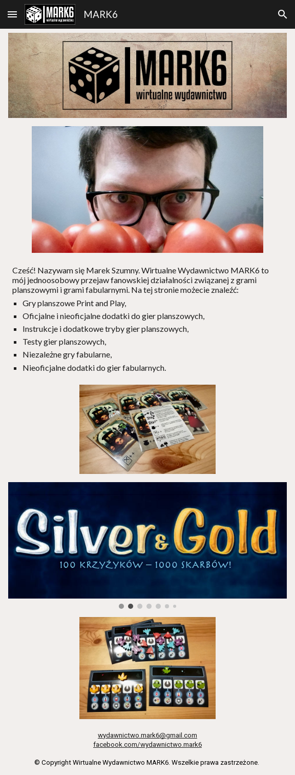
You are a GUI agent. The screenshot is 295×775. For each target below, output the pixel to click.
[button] (12, 14)
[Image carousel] (147, 545)
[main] (147, 318)
